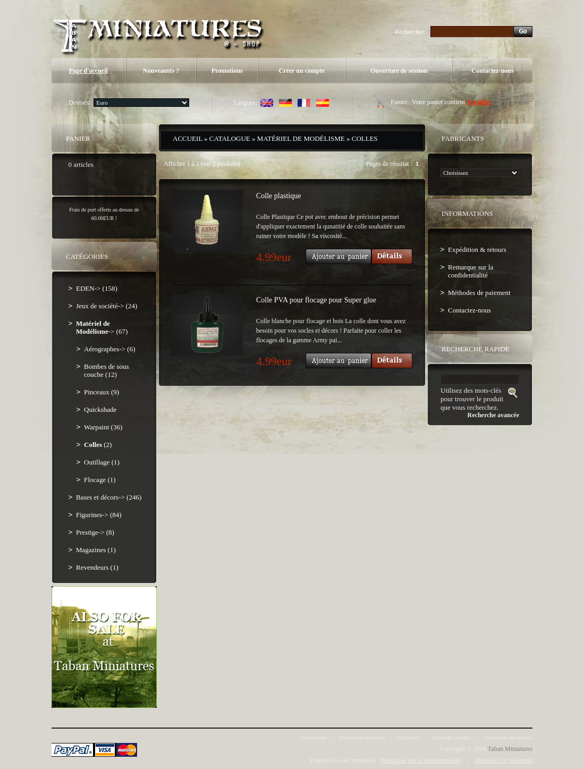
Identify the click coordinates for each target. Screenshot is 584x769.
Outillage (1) (102, 462)
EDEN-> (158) (96, 288)
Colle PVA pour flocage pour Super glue (316, 300)
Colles (365, 138)
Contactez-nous (492, 70)
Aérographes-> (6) (109, 349)
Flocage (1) (100, 480)
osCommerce (359, 760)
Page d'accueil (88, 70)
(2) (98, 445)
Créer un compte (302, 70)
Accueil (187, 138)
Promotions (227, 70)
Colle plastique (278, 196)
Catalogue (229, 138)
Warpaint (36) (103, 427)
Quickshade (100, 409)
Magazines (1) (96, 550)
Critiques (408, 737)
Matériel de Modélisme (301, 138)
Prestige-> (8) (95, 532)
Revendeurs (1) (97, 567)
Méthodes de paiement (479, 293)
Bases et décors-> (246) (108, 497)
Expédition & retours (477, 249)
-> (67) (102, 327)
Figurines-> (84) (99, 515)
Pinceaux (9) (101, 392)
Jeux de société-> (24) (106, 306)
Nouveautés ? (161, 70)
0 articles (479, 102)
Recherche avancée (362, 737)
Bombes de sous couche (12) (106, 370)
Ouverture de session (398, 70)
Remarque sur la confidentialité (470, 271)
